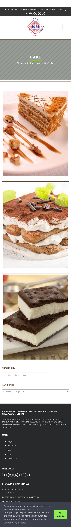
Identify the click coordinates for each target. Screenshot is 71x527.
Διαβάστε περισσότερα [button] (15, 523)
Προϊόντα (11, 445)
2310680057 (12, 9)
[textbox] (35, 391)
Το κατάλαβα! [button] (60, 514)
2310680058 (22, 9)
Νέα (9, 450)
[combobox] (35, 391)
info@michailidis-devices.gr (55, 9)
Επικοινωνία (12, 458)
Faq (9, 454)
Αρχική (10, 441)
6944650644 (32, 9)
